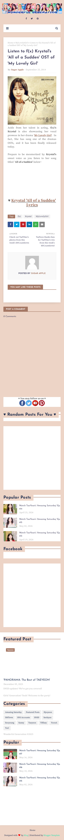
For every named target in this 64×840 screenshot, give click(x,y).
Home (10, 43)
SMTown (9, 717)
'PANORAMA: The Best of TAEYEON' (26, 680)
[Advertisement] (32, 458)
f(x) (19, 216)
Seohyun (47, 717)
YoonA (54, 723)
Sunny (21, 723)
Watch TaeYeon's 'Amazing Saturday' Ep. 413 (39, 534)
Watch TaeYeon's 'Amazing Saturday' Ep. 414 (39, 507)
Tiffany (43, 723)
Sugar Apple (17, 69)
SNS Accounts (23, 717)
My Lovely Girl (42, 135)
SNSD (36, 717)
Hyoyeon (48, 712)
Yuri (7, 728)
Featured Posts (32, 712)
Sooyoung (9, 723)
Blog (26, 835)
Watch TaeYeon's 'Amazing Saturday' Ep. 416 (39, 766)
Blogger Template (52, 835)
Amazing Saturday (13, 712)
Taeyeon (32, 723)
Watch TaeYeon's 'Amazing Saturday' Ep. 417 (39, 752)
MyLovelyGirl (21, 43)
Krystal (28, 216)
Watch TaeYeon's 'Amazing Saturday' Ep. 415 (39, 521)
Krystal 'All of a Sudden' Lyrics (33, 202)
